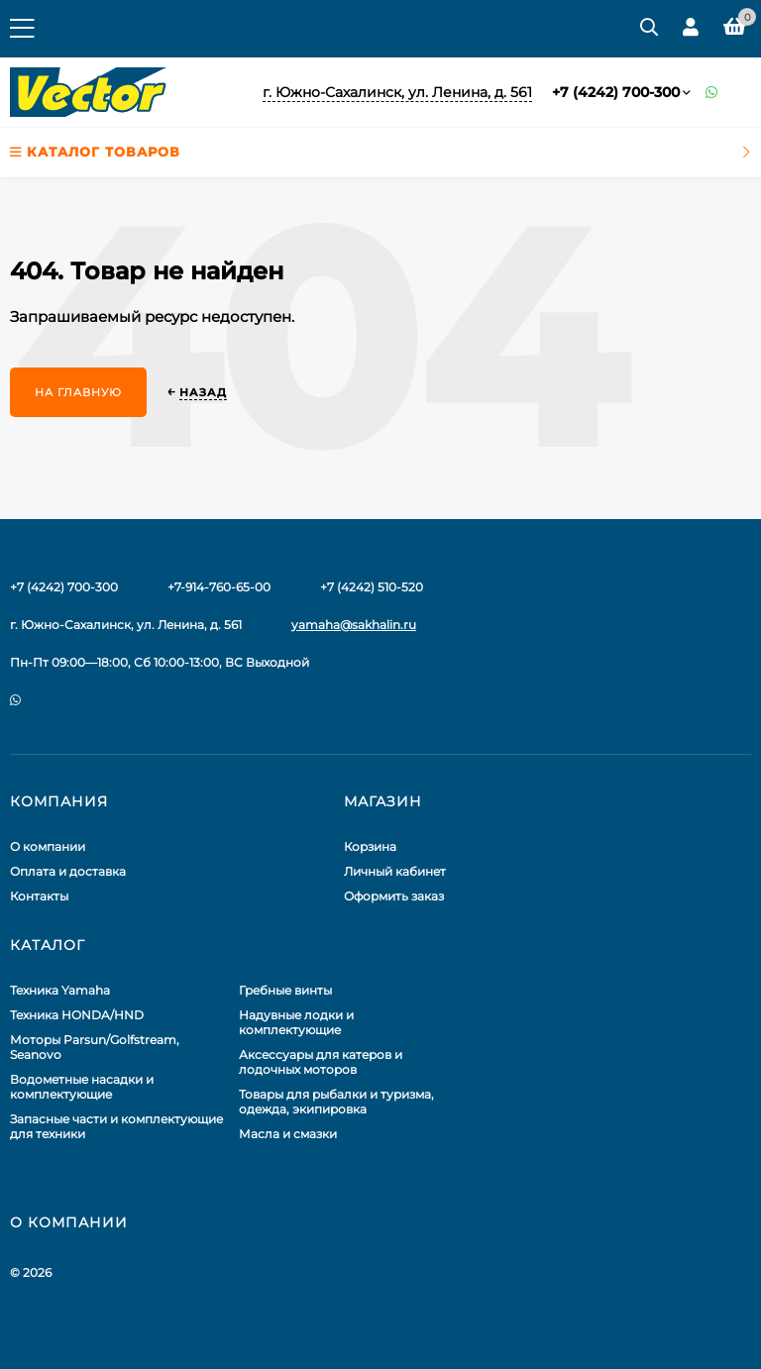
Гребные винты (285, 990)
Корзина (370, 846)
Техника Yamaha (60, 990)
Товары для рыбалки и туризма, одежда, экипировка (336, 1101)
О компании (47, 846)
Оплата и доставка (68, 871)
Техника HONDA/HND (77, 1014)
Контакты (39, 896)
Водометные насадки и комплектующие (82, 1087)
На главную (78, 392)
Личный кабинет (395, 871)
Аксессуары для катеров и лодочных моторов (320, 1062)
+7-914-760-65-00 (219, 586)
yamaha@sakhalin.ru (353, 624)
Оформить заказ (394, 896)
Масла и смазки (288, 1133)
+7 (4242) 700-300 (616, 92)
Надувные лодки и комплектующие (296, 1022)
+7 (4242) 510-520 (371, 586)
